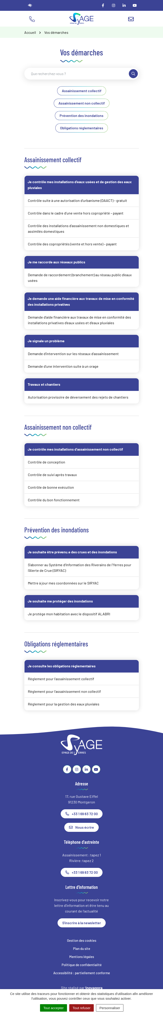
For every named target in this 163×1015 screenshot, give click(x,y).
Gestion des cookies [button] (81, 940)
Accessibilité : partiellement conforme (81, 973)
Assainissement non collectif (81, 103)
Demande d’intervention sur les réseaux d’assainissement (73, 353)
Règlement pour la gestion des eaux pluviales (63, 704)
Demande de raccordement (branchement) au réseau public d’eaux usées (80, 278)
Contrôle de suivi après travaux (52, 474)
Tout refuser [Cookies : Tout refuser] (81, 1008)
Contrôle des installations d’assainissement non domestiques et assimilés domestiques (78, 228)
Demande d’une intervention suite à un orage (63, 366)
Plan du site (81, 949)
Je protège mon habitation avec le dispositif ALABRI (69, 614)
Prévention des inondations (81, 115)
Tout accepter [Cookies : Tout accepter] (53, 1008)
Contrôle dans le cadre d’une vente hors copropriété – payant (75, 213)
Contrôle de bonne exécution (51, 487)
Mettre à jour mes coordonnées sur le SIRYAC (63, 583)
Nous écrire (81, 827)
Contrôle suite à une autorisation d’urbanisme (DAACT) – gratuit (77, 200)
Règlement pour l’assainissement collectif (61, 679)
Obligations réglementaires (81, 128)
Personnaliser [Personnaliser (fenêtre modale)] (109, 1008)
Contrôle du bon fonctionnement (54, 500)
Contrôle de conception (46, 462)
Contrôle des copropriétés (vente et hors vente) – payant (72, 244)
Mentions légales (81, 957)
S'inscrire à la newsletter (81, 923)
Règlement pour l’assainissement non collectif (64, 691)
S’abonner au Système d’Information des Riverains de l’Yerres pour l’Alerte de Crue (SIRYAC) (79, 568)
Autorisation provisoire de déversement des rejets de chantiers (78, 397)
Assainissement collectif (81, 91)
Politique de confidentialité (82, 965)
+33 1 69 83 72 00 (81, 814)
